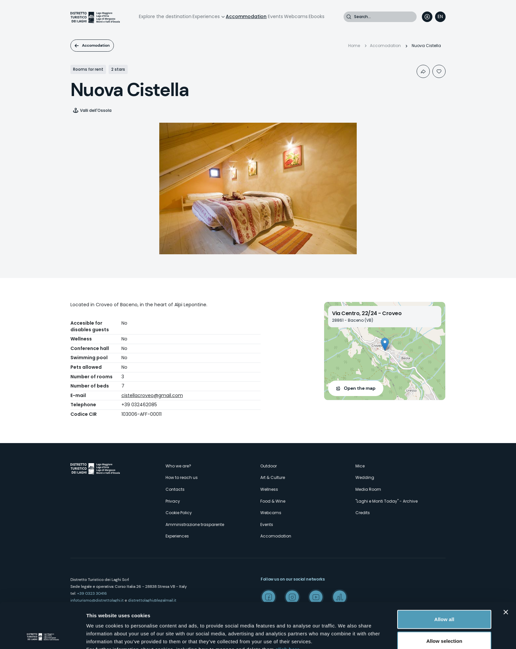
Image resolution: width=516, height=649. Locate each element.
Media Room (368, 489)
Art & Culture (272, 477)
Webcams (296, 16)
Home (354, 45)
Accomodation (96, 45)
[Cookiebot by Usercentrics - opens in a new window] (42, 636)
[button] (385, 344)
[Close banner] (505, 569)
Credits (362, 512)
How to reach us (182, 477)
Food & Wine (272, 501)
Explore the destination (165, 16)
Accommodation (246, 16)
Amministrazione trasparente (195, 524)
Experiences (206, 16)
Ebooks (316, 16)
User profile (427, 17)
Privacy (173, 501)
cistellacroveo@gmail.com (152, 395)
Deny (444, 619)
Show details (345, 636)
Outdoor (268, 466)
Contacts (175, 489)
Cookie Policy (179, 512)
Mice (360, 466)
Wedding (364, 477)
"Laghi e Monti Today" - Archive (386, 501)
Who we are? (178, 466)
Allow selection (444, 598)
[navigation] (440, 17)
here (174, 614)
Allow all (444, 576)
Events (275, 16)
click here (287, 607)
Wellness (269, 489)
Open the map (359, 388)
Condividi (423, 71)
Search (349, 17)
